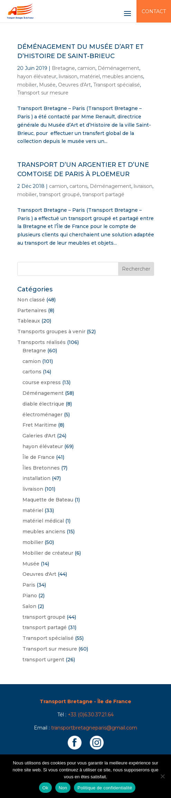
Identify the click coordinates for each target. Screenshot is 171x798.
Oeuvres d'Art (74, 85)
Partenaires (32, 310)
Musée (47, 85)
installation (36, 478)
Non (63, 787)
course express (41, 382)
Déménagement (118, 68)
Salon (29, 606)
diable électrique (43, 404)
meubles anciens (122, 76)
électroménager (42, 414)
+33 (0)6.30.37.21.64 (91, 714)
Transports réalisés (41, 342)
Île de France (38, 457)
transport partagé (103, 194)
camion (86, 68)
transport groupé (59, 194)
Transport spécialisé (116, 85)
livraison (68, 76)
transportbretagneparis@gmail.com (94, 728)
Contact (154, 11)
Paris (28, 585)
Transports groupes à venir (51, 331)
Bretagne (63, 68)
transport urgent (43, 659)
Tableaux (28, 321)
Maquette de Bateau (47, 500)
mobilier (27, 85)
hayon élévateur (36, 76)
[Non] (162, 776)
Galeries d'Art (39, 436)
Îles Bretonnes (41, 468)
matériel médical (43, 521)
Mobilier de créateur (47, 553)
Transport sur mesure (42, 93)
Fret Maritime (39, 425)
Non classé (31, 300)
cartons (78, 186)
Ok (45, 787)
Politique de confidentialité (104, 787)
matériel (90, 76)
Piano (29, 595)
